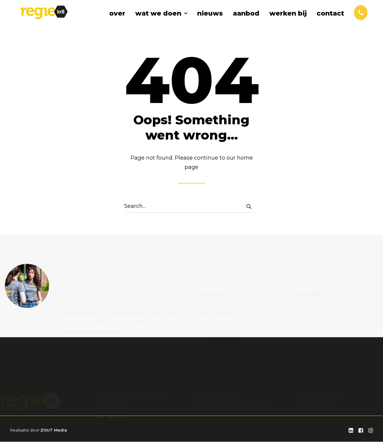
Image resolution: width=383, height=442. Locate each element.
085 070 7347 (319, 384)
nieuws (210, 19)
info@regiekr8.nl (323, 375)
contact (330, 19)
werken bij (288, 19)
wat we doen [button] (161, 19)
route (262, 384)
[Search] (191, 206)
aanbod (246, 19)
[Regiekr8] (46, 18)
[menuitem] (119, 19)
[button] (249, 207)
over (117, 19)
